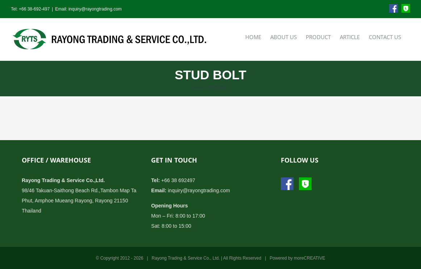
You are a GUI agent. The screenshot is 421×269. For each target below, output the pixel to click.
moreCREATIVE (309, 258)
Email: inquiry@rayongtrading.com (88, 9)
